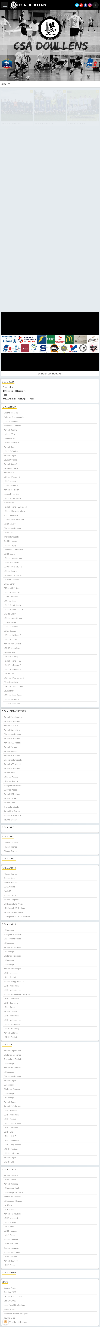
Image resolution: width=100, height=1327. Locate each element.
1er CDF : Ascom (10, 541)
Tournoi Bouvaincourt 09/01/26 (17, 994)
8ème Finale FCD (11, 682)
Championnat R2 (11, 413)
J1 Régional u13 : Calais (13, 904)
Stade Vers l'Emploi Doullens (15, 1322)
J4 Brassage (9, 960)
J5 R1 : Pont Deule (11, 999)
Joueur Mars (9, 691)
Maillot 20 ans (9, 1309)
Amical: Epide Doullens (13, 717)
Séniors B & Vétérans (12, 1197)
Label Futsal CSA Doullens (14, 1305)
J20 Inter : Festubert (12, 704)
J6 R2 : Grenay (10, 1180)
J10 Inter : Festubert (12, 592)
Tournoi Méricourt (11, 1239)
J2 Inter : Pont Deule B (13, 567)
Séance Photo (10, 1288)
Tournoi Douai (9, 878)
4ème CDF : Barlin (11, 468)
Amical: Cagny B (10, 430)
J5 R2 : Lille (8, 533)
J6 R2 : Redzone (10, 1257)
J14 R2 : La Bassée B (12, 665)
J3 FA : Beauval (10, 631)
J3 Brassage (9, 952)
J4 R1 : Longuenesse (12, 1123)
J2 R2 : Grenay (10, 1222)
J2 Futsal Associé (11, 781)
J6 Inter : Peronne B (12, 477)
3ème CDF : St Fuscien (13, 575)
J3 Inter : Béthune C (12, 421)
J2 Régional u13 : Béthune (14, 908)
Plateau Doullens (11, 843)
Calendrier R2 (9, 438)
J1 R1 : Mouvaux (10, 973)
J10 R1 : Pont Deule (12, 1024)
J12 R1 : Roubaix (11, 1037)
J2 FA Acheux (9, 887)
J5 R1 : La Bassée (11, 1128)
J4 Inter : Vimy (10, 434)
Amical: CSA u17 (11, 726)
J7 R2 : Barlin (9, 1265)
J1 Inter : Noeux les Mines (14, 511)
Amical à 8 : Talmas (12, 811)
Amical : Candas (10, 1011)
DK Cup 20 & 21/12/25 (13, 1297)
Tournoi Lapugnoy (11, 1248)
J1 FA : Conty (9, 584)
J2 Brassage (9, 943)
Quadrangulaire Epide (13, 760)
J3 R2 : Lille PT (10, 524)
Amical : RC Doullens (12, 947)
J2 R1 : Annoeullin (11, 1115)
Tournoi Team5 (10, 803)
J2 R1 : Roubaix (10, 977)
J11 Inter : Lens (10, 601)
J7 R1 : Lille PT (10, 1136)
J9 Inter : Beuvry (10, 571)
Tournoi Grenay (10, 820)
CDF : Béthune (9, 1227)
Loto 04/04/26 (10, 1301)
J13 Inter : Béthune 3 (12, 635)
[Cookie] (5, 1322)
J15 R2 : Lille (9, 674)
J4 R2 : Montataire (11, 562)
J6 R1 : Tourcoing (11, 1003)
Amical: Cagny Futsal (12, 1051)
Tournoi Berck (9, 773)
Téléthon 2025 (10, 1292)
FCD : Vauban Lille (11, 515)
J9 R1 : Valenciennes (12, 1020)
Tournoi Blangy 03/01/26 (14, 982)
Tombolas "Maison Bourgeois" (16, 1314)
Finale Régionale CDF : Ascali (15, 507)
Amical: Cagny (10, 456)
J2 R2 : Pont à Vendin (12, 498)
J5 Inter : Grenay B (11, 443)
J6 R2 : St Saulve (11, 451)
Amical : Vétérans (11, 1033)
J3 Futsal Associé (11, 790)
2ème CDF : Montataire (13, 550)
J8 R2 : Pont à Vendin (12, 605)
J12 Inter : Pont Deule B (13, 610)
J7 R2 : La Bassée (11, 597)
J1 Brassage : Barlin (12, 1188)
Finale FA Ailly (9, 652)
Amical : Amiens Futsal (13, 912)
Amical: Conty (9, 447)
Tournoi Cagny (10, 895)
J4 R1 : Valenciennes (12, 990)
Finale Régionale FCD (12, 661)
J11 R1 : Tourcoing (11, 1029)
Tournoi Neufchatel (12, 1252)
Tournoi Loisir (9, 1318)
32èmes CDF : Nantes (12, 588)
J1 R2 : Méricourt (11, 1218)
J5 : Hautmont (10, 1210)
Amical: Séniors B (11, 1184)
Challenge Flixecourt (12, 956)
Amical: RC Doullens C (13, 721)
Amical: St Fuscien (11, 490)
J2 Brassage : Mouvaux (13, 1192)
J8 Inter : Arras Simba (13, 558)
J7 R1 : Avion (9, 1007)
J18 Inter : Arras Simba (13, 687)
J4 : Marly (8, 1205)
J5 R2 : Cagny (9, 554)
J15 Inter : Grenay (11, 657)
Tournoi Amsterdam (12, 816)
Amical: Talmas (10, 747)
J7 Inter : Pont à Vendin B (14, 520)
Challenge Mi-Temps (12, 1055)
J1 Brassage (9, 930)
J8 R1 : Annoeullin (11, 1016)
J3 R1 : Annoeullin (11, 986)
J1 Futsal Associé (11, 777)
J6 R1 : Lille (8, 1132)
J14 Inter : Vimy (10, 639)
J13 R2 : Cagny (10, 545)
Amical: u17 (9, 473)
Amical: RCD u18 (11, 1261)
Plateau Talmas (10, 847)
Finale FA (7, 891)
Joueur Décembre (11, 580)
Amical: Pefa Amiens (12, 1068)
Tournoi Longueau (11, 900)
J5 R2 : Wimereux (11, 1244)
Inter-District (9, 503)
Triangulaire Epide (11, 537)
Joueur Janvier (10, 622)
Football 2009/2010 (44, 123)
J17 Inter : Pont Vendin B (14, 678)
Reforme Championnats (14, 417)
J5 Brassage (9, 964)
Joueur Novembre (11, 494)
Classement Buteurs (12, 528)
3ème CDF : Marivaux (12, 426)
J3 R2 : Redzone (10, 1231)
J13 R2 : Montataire (12, 648)
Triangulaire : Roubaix (13, 934)
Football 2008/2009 (11, 123)
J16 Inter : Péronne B (12, 669)
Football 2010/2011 (77, 123)
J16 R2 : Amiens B (11, 699)
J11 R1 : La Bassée (11, 1153)
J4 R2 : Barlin (9, 1235)
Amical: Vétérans (11, 1175)
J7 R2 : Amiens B (11, 486)
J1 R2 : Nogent (10, 481)
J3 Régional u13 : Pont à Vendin (17, 917)
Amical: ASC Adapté (12, 743)
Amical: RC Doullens (12, 739)
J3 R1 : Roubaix (10, 1119)
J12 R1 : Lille (9, 1162)
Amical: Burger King (12, 730)
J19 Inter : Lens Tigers (13, 695)
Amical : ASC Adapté (12, 969)
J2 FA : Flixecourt (11, 627)
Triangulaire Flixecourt (13, 786)
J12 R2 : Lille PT (10, 614)
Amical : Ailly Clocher (12, 644)
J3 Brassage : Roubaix (13, 1201)
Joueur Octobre (10, 460)
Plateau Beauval (10, 883)
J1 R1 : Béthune (10, 1111)
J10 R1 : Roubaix (11, 1149)
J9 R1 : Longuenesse (12, 1145)
